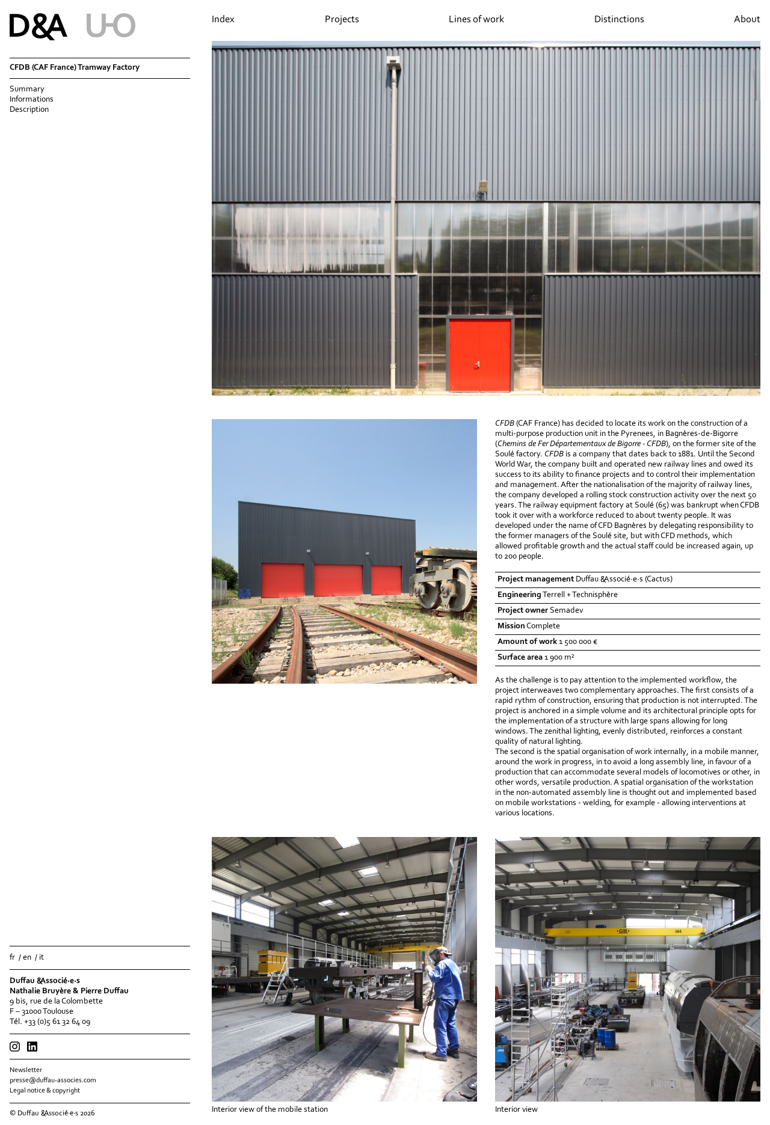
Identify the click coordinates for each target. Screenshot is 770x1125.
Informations (32, 100)
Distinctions (619, 20)
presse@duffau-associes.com (53, 1080)
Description (29, 110)
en (27, 958)
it (41, 958)
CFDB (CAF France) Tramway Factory (75, 68)
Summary (27, 89)
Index (223, 20)
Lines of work (476, 20)
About (747, 20)
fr (12, 958)
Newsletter (26, 1070)
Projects (342, 20)
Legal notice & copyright (45, 1090)
